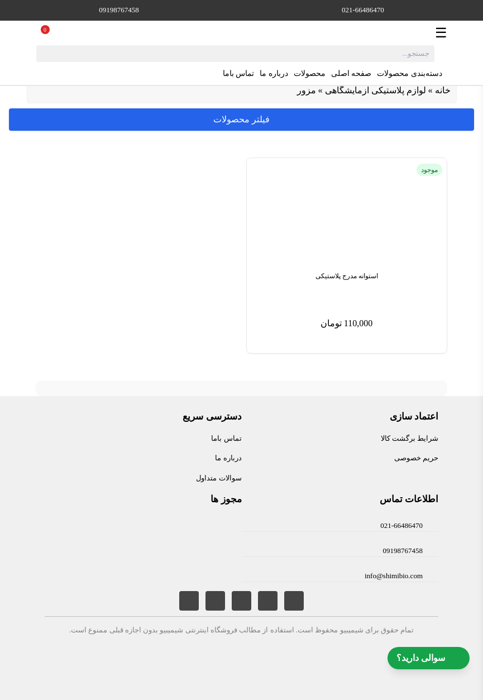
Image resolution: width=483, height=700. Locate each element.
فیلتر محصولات (241, 119)
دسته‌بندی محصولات (416, 73)
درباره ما (274, 73)
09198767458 (119, 10)
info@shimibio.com (394, 576)
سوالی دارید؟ (428, 658)
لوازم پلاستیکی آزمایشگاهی (375, 90)
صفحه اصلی (351, 73)
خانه (443, 90)
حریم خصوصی (416, 458)
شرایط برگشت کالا (410, 438)
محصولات (310, 73)
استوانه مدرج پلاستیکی (346, 276)
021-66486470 (363, 10)
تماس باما (239, 73)
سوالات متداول (218, 478)
